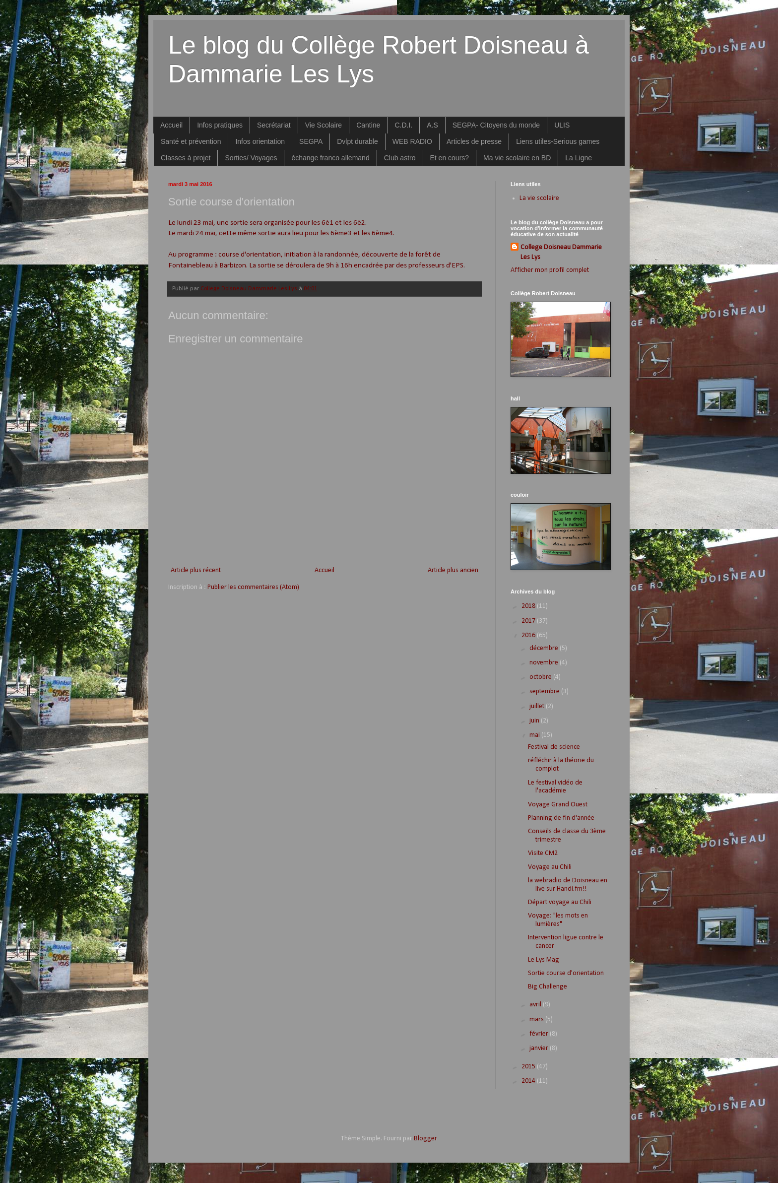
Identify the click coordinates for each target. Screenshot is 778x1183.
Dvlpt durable (357, 141)
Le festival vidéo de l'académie (555, 787)
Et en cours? (449, 158)
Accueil (171, 125)
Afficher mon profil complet (550, 270)
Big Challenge (547, 986)
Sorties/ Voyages (251, 158)
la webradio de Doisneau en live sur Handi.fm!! (567, 885)
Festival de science (554, 747)
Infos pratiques (220, 125)
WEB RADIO (412, 141)
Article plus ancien (453, 570)
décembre (544, 648)
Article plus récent (196, 570)
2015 (529, 1066)
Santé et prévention (191, 141)
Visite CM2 (543, 853)
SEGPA (311, 141)
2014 (529, 1081)
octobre (541, 677)
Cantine (368, 125)
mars (537, 1019)
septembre (545, 691)
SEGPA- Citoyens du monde (496, 125)
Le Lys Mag (543, 960)
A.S (432, 125)
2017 (529, 621)
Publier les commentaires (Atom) (253, 587)
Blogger (425, 1138)
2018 (529, 606)
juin (535, 720)
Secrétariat (274, 125)
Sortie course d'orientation (566, 973)
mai (535, 735)
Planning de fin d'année (561, 818)
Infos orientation (260, 141)
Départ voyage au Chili (559, 902)
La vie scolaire (539, 198)
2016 (529, 635)
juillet (537, 706)
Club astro (400, 158)
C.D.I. (403, 125)
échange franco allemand (330, 158)
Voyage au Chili (550, 867)
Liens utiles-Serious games (557, 141)
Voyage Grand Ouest (557, 804)
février (539, 1034)
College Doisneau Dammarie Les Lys (561, 252)
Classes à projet (185, 158)
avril (536, 1004)
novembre (544, 662)
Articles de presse (474, 141)
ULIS (562, 125)
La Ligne (578, 158)
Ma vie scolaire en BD (517, 158)
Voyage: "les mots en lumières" (558, 920)
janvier (539, 1048)
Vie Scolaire (323, 125)
